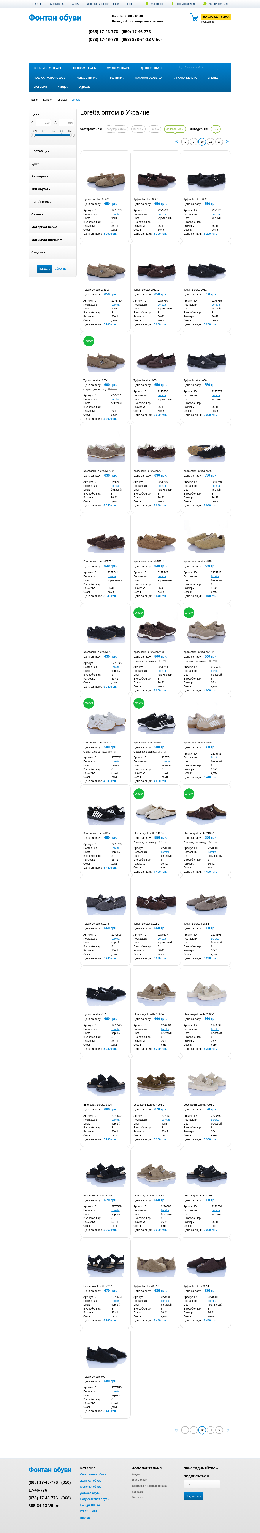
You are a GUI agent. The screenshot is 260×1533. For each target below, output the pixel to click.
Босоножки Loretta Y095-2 (148, 1104)
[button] (129, 4)
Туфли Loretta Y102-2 (146, 923)
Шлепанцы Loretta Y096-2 (148, 1014)
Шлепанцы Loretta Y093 (198, 1195)
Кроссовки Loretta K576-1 (148, 470)
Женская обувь (84, 68)
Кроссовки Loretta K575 (97, 652)
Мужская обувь (118, 68)
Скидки (63, 87)
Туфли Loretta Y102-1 (196, 923)
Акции (75, 3)
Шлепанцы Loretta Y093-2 (148, 1195)
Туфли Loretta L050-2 (96, 380)
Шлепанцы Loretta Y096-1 (199, 1014)
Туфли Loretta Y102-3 (96, 923)
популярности (116, 129)
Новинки (40, 87)
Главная (37, 3)
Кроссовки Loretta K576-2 (98, 470)
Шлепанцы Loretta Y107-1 (199, 833)
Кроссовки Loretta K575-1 (199, 561)
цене (155, 129)
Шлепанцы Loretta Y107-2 (148, 833)
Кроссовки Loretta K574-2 (199, 652)
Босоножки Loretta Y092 (97, 1286)
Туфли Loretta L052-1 (146, 199)
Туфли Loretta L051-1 (146, 289)
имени (138, 129)
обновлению (175, 129)
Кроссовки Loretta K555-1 (199, 742)
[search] (181, 67)
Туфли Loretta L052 (195, 199)
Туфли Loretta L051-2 (96, 289)
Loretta (115, 214)
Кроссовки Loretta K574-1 (98, 742)
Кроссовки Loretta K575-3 (98, 561)
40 (216, 129)
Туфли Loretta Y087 (95, 1376)
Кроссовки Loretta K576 (198, 470)
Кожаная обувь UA (148, 77)
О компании (57, 3)
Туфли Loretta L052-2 (96, 199)
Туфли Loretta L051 (195, 289)
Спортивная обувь (48, 68)
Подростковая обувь (50, 77)
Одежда (85, 87)
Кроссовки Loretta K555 (97, 833)
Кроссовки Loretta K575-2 (148, 561)
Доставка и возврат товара (103, 3)
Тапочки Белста (185, 77)
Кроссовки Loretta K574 (147, 742)
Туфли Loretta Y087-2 (146, 1286)
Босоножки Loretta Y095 (97, 1195)
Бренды (213, 77)
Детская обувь (152, 68)
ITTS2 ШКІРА (116, 77)
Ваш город (154, 4)
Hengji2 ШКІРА (86, 77)
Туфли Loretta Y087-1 (196, 1286)
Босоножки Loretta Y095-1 (199, 1104)
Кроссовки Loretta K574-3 (148, 652)
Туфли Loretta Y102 (95, 1014)
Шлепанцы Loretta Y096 (97, 1104)
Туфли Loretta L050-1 (146, 380)
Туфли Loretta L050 (195, 380)
